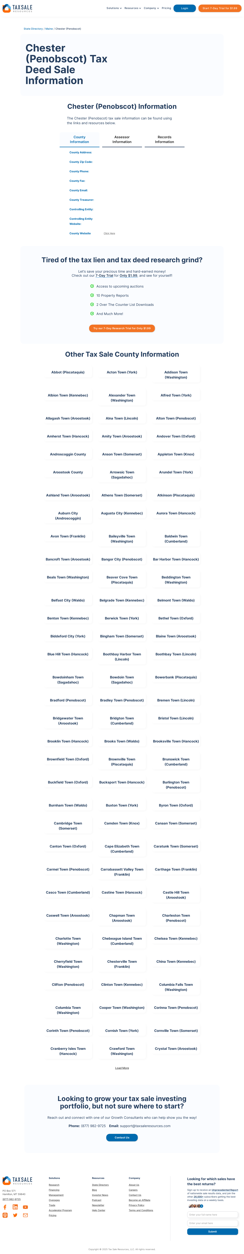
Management (56, 1195)
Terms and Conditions (141, 1210)
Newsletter (98, 1205)
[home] (17, 8)
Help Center (98, 1210)
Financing (54, 1189)
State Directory (100, 1184)
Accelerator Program (60, 1210)
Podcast (96, 1200)
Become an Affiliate (139, 1200)
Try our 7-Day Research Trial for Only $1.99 (122, 328)
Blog (94, 1189)
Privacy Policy (136, 1205)
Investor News (100, 1195)
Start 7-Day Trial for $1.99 (220, 8)
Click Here (109, 233)
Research (54, 1184)
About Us (134, 1184)
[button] (114, 8)
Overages (54, 1200)
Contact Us (135, 1195)
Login (184, 8)
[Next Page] (122, 1068)
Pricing (166, 8)
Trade (52, 1205)
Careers (133, 1189)
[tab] (79, 139)
